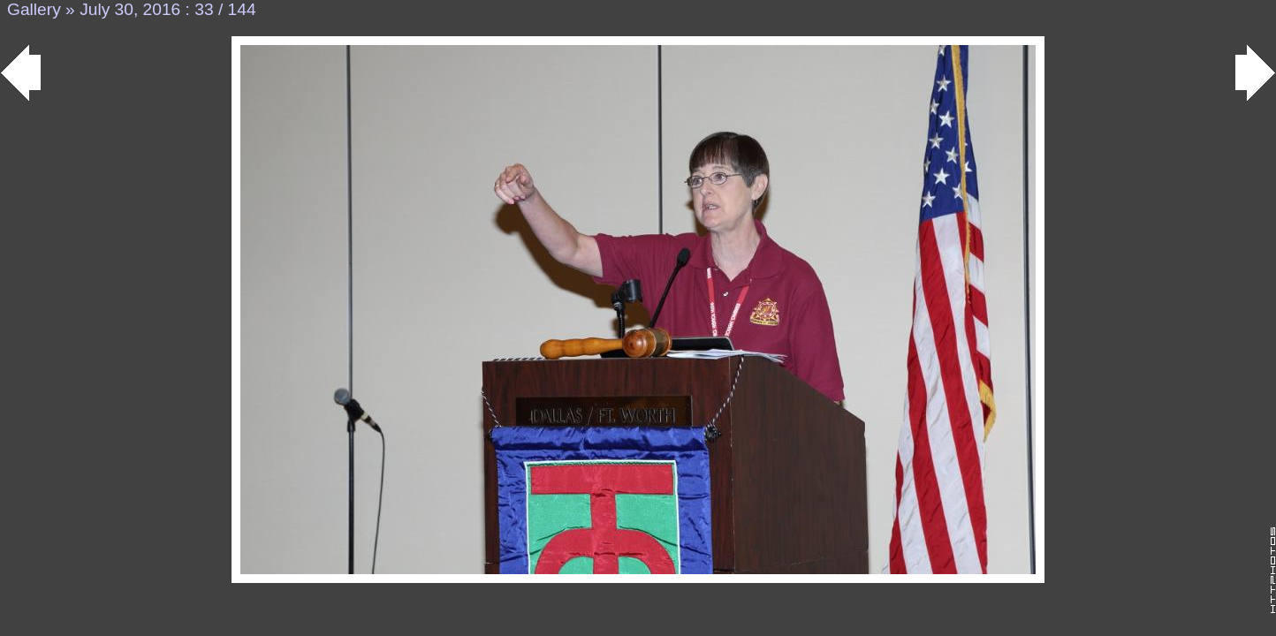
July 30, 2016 (130, 9)
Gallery (34, 9)
